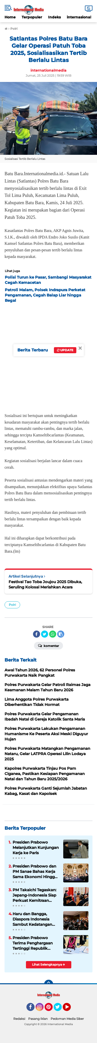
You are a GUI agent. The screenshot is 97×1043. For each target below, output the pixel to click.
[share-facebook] (36, 634)
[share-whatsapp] (52, 634)
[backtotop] (48, 984)
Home (10, 17)
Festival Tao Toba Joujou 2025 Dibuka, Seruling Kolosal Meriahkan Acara (45, 584)
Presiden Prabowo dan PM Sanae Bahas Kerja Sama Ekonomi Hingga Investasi (35, 871)
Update (65, 350)
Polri (12, 605)
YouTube (70, 1009)
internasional (79, 17)
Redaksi (19, 1019)
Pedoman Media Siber (67, 1019)
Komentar (48, 645)
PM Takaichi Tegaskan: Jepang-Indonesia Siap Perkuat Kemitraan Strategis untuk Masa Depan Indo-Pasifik (34, 895)
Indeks (54, 17)
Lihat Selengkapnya (48, 964)
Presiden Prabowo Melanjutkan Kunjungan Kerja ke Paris (36, 847)
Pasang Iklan (38, 1019)
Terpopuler (32, 17)
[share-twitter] (44, 634)
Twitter (60, 1009)
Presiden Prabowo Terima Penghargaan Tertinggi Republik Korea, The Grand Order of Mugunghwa (35, 943)
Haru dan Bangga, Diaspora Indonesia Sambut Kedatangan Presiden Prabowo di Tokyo (32, 919)
